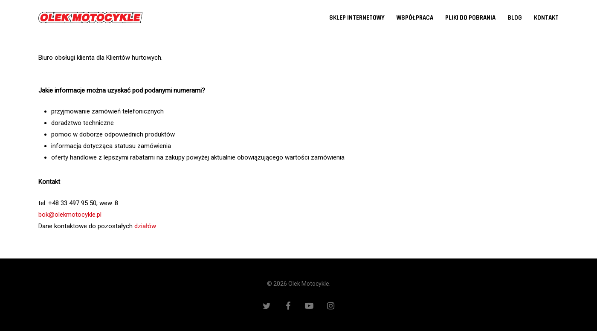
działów (145, 226)
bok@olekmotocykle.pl (69, 214)
